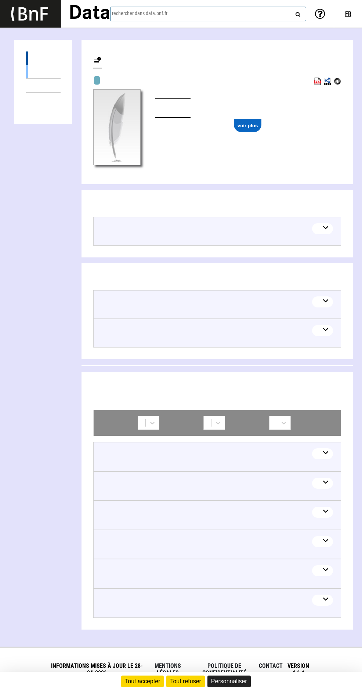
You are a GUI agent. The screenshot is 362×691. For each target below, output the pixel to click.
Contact (271, 665)
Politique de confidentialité (224, 669)
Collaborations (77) (32, 99)
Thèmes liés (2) (43, 85)
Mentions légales (168, 669)
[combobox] (208, 14)
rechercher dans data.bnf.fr (139, 13)
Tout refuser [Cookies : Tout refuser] (185, 681)
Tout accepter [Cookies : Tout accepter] (142, 681)
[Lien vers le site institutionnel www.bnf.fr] (30, 14)
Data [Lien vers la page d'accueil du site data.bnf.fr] (90, 13)
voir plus (248, 125)
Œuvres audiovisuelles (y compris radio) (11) (43, 71)
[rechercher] (297, 13)
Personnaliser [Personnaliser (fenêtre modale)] (229, 681)
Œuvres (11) (43, 58)
